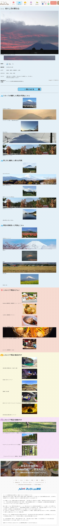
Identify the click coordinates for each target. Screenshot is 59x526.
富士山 (27, 480)
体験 (37, 480)
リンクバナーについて (39, 482)
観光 (32, 480)
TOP (16, 480)
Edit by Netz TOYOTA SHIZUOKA (24, 484)
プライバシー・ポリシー (27, 482)
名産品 (42, 480)
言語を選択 (44, 2)
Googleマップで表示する (53, 80)
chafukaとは (53, 2)
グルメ (21, 480)
